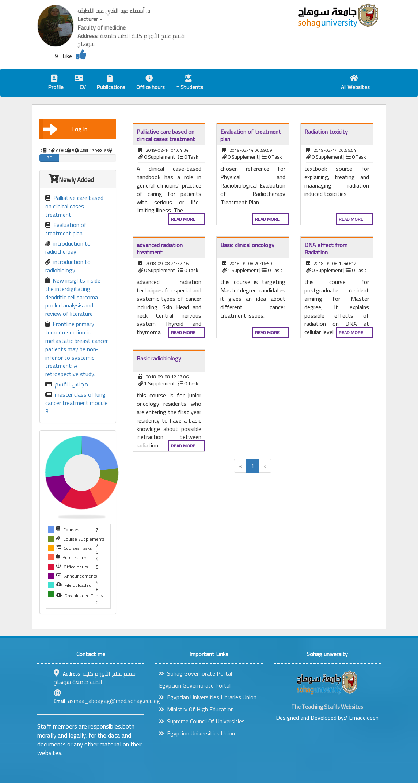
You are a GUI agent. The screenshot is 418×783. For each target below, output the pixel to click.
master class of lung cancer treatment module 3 (76, 403)
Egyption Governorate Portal (195, 685)
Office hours (150, 83)
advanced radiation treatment (160, 248)
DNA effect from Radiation (325, 248)
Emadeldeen (364, 717)
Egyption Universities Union (197, 733)
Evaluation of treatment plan (66, 229)
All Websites (355, 83)
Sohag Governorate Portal (195, 673)
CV (80, 83)
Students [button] (190, 83)
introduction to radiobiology (68, 266)
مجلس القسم (66, 384)
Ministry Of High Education (196, 709)
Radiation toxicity (326, 131)
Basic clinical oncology (247, 244)
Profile (56, 83)
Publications (111, 83)
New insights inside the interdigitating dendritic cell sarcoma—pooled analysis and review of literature (74, 297)
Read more (183, 219)
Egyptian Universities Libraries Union (207, 697)
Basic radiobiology (159, 358)
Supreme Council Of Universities (202, 721)
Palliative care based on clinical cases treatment (74, 206)
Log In (65, 129)
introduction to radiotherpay (68, 247)
